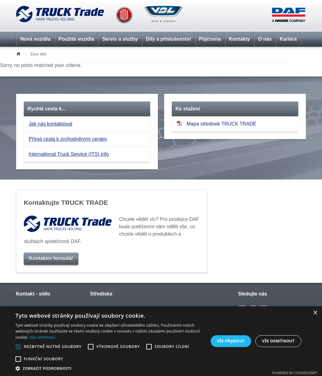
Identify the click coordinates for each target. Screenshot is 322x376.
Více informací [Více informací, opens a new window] (42, 337)
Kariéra (288, 39)
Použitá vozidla (76, 39)
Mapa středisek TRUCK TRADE (216, 123)
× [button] (315, 313)
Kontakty (239, 39)
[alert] (161, 341)
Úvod (18, 53)
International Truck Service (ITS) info (69, 154)
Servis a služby (120, 39)
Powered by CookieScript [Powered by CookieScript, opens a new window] (294, 372)
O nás (264, 39)
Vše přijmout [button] (231, 341)
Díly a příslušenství (168, 39)
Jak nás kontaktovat (50, 123)
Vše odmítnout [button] (278, 341)
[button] (109, 368)
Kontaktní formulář (51, 258)
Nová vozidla (35, 39)
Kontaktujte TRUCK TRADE (66, 202)
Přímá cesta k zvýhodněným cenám (68, 139)
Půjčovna (210, 39)
